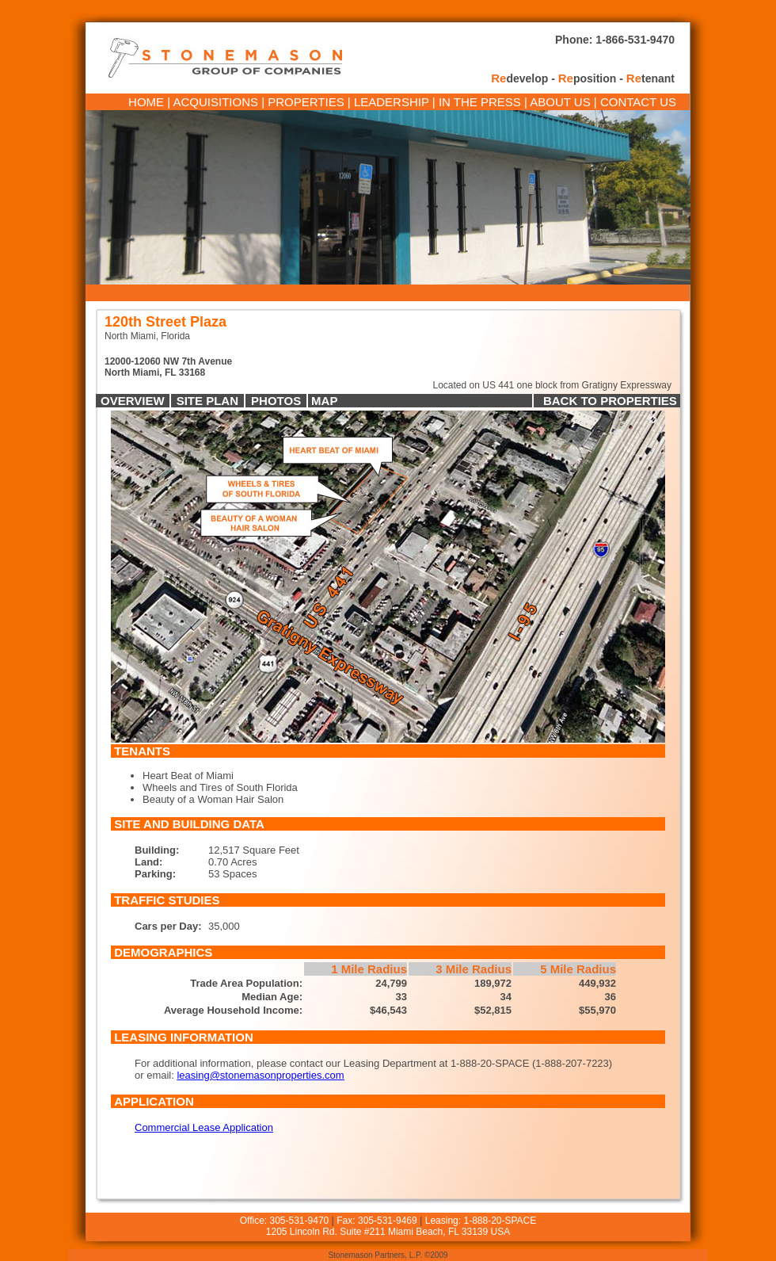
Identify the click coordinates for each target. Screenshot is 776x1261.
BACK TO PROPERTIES (611, 400)
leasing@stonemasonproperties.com (260, 1075)
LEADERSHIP (391, 102)
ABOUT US (560, 102)
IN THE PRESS (480, 102)
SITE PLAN (207, 400)
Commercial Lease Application (204, 1127)
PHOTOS (276, 400)
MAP (324, 400)
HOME (146, 102)
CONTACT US (638, 102)
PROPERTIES (306, 102)
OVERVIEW (133, 400)
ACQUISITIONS (216, 102)
